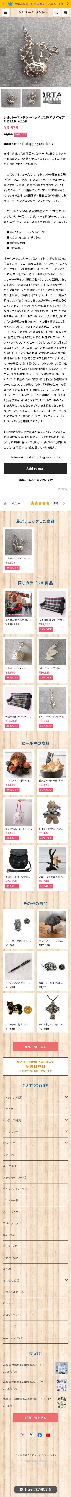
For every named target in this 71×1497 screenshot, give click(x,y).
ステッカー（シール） (15, 1177)
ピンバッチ (9, 1143)
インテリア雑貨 (12, 1120)
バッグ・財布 (10, 1246)
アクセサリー (10, 1109)
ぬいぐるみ (9, 1235)
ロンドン (8, 1303)
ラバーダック (10, 1223)
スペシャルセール (13, 1292)
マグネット (9, 1154)
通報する (62, 489)
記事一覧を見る (35, 1418)
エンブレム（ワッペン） (15, 1189)
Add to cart (35, 468)
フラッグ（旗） (11, 1257)
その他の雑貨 (11, 1280)
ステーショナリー (13, 1212)
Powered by (35, 1460)
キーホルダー (11, 1166)
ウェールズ (9, 1326)
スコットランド (11, 1315)
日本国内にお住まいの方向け (36, 480)
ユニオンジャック (13, 1337)
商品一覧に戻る (36, 1047)
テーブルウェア (12, 1132)
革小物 (7, 1269)
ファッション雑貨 (13, 1097)
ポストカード (10, 1200)
